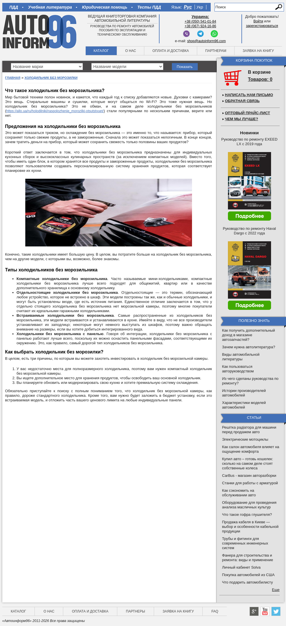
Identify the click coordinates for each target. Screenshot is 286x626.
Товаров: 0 (260, 79)
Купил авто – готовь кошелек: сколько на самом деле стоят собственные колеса (247, 463)
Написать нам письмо (249, 95)
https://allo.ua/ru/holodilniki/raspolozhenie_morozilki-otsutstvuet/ (55, 111)
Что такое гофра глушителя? (247, 514)
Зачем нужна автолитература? (248, 347)
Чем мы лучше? (241, 119)
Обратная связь (242, 101)
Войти (258, 21)
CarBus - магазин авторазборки (249, 475)
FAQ (214, 611)
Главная (12, 77)
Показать (185, 67)
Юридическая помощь (104, 7)
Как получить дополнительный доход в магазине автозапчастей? (248, 335)
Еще (275, 590)
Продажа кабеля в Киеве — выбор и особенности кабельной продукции (250, 526)
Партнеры (135, 611)
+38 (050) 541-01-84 (200, 22)
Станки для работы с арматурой (250, 483)
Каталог (101, 51)
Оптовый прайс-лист (247, 113)
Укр (199, 7)
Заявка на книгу (258, 51)
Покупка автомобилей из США (248, 575)
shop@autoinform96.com (206, 41)
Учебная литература (50, 7)
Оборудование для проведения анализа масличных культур (249, 504)
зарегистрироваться (262, 26)
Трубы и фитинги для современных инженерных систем (245, 543)
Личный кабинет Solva (241, 567)
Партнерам (215, 51)
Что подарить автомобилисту (247, 582)
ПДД (13, 7)
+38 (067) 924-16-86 (200, 26)
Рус (188, 7)
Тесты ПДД (149, 7)
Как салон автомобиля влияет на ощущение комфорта (250, 449)
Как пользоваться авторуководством (238, 368)
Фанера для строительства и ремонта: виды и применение (247, 557)
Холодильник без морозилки (50, 77)
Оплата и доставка (170, 51)
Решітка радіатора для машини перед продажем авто (249, 429)
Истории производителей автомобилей (244, 392)
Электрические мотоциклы (245, 439)
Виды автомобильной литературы (241, 356)
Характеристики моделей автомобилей (244, 405)
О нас (130, 51)
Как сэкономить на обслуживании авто (239, 492)
